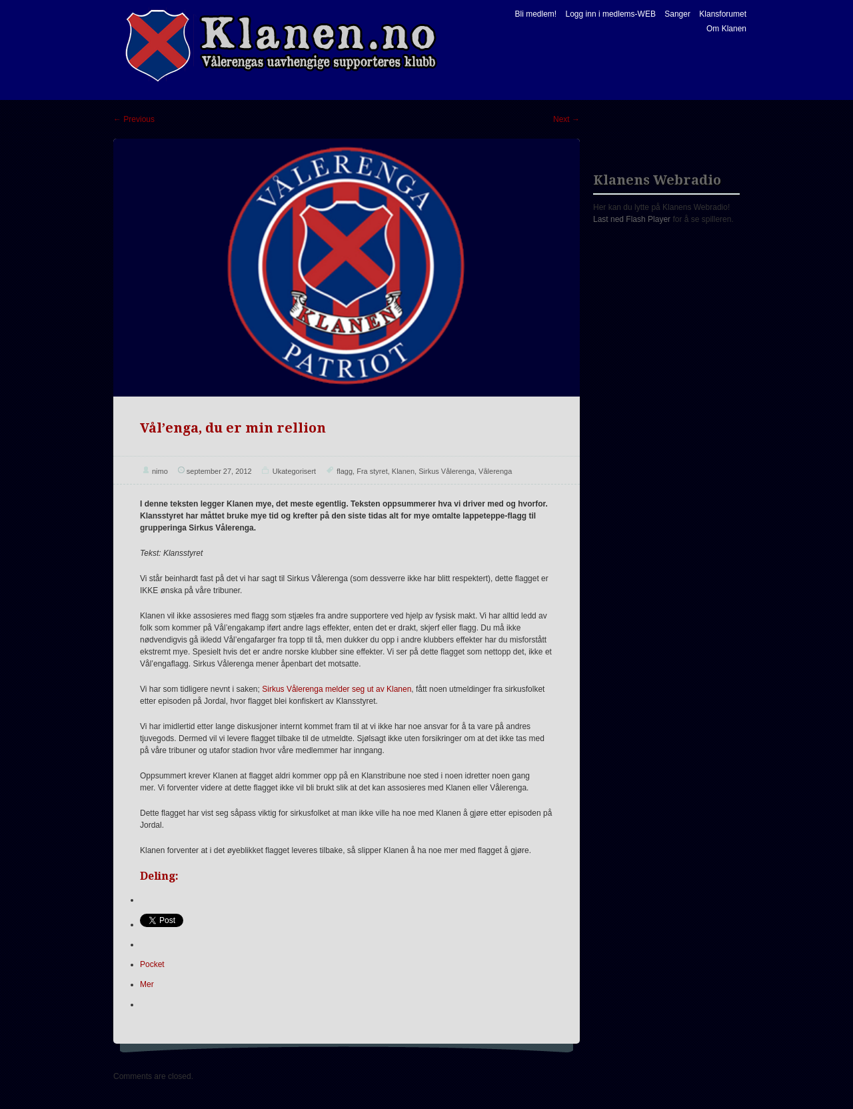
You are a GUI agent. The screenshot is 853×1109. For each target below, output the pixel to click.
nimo (160, 471)
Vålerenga (495, 471)
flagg (345, 471)
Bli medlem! (535, 14)
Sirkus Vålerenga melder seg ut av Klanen (336, 689)
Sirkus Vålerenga (446, 471)
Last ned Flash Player (631, 219)
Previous (134, 119)
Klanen (403, 471)
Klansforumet (722, 14)
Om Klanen (726, 28)
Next (566, 119)
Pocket (152, 964)
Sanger (677, 14)
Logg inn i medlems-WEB (611, 14)
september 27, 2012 (219, 471)
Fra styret (372, 471)
